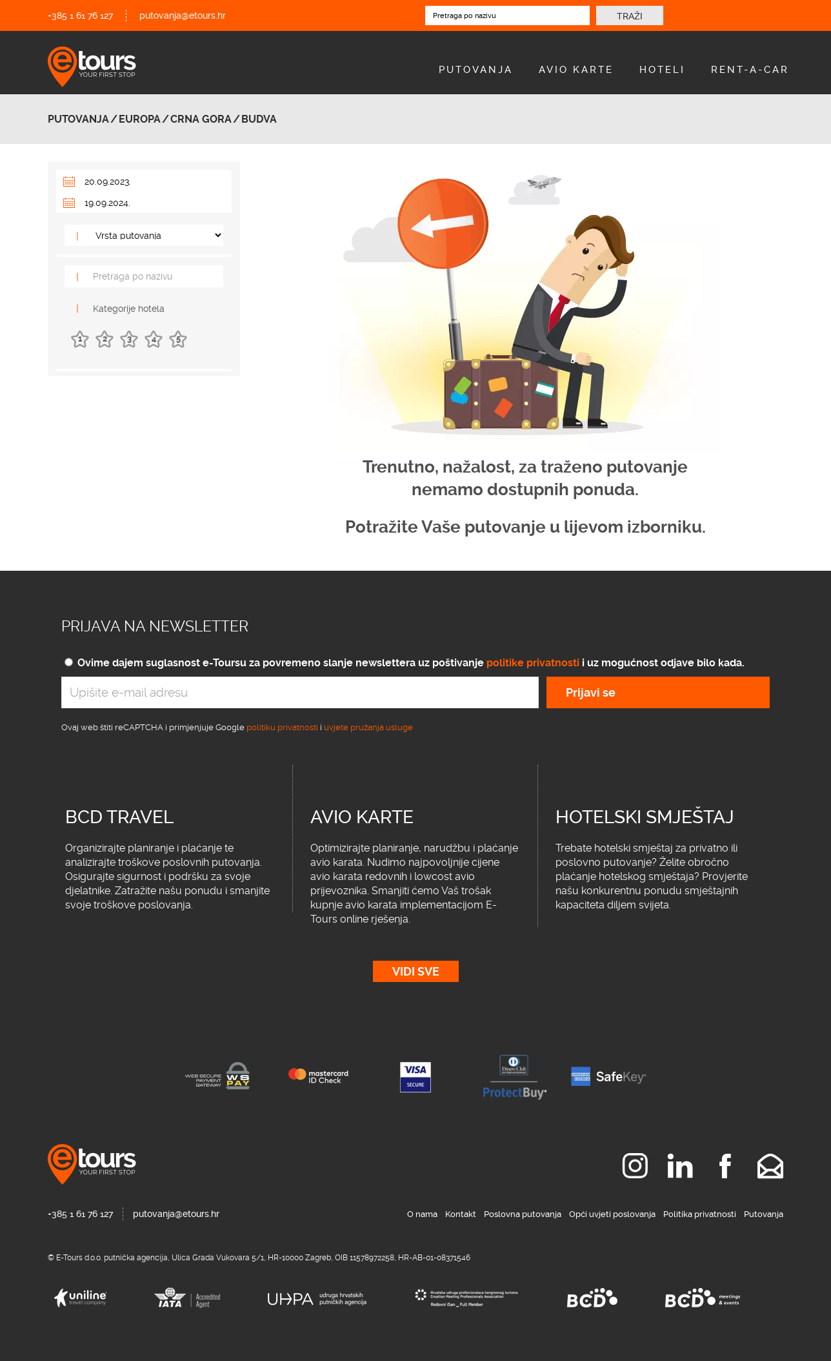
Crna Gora (201, 119)
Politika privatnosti (699, 1214)
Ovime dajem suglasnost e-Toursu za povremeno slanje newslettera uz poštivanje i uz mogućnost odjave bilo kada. (411, 663)
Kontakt (460, 1214)
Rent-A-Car (750, 70)
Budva (259, 119)
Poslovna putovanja (522, 1214)
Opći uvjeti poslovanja (612, 1214)
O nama (422, 1214)
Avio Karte (576, 70)
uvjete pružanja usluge (368, 727)
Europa (140, 119)
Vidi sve (415, 971)
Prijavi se (591, 692)
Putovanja (476, 70)
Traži (630, 16)
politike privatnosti (532, 663)
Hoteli (662, 70)
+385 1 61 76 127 (80, 15)
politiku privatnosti (282, 727)
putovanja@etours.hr (182, 15)
